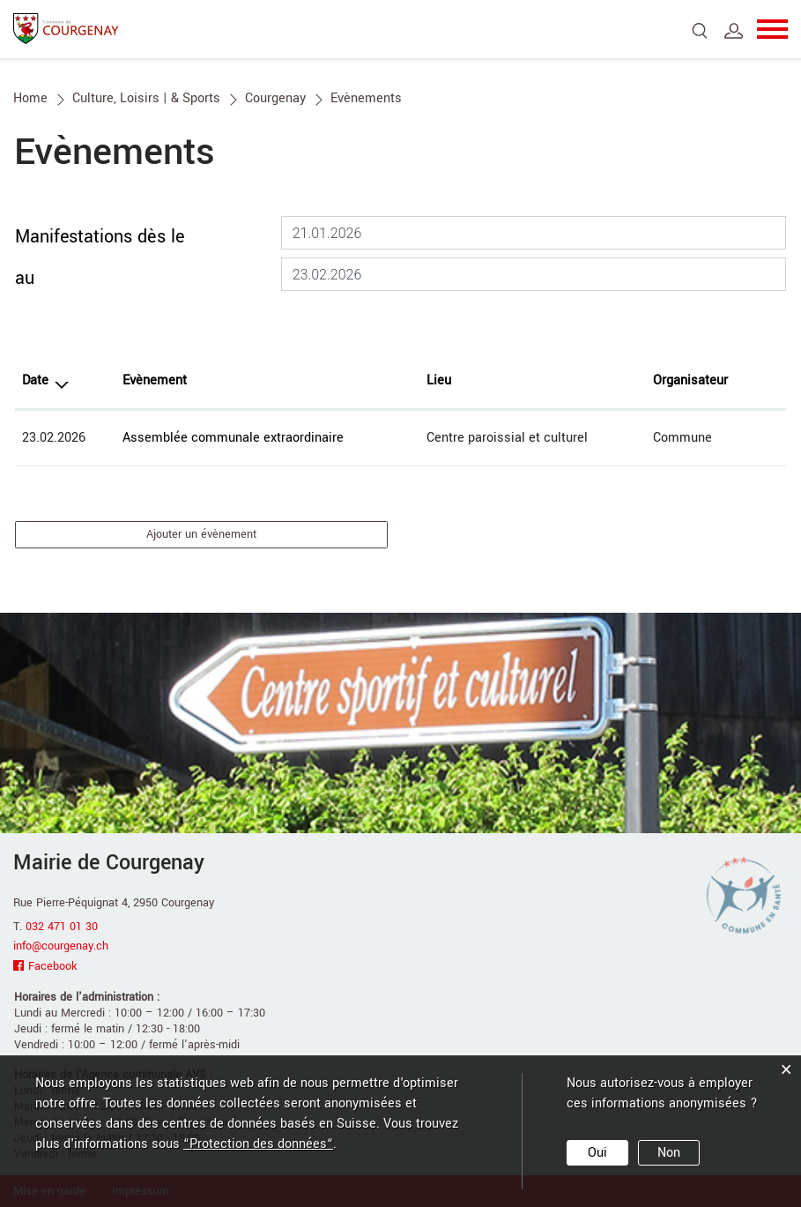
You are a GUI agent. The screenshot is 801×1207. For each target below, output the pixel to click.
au (24, 278)
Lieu (438, 380)
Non (668, 1153)
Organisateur (690, 380)
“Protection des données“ (258, 1144)
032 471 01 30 (62, 927)
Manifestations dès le (99, 237)
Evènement (154, 380)
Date (35, 380)
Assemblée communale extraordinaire (233, 437)
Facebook (52, 966)
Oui (597, 1153)
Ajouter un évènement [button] (201, 534)
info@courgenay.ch (60, 946)
